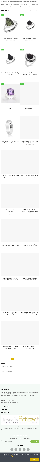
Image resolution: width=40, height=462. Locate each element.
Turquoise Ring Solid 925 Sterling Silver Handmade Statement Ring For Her (10, 245)
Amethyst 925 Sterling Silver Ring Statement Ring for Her (30, 279)
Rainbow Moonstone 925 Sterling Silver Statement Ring (10, 347)
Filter (2, 10)
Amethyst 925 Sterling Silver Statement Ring (30, 347)
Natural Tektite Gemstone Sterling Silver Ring (10, 73)
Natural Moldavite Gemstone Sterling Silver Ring (10, 39)
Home (3, 363)
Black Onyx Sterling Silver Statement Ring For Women (30, 73)
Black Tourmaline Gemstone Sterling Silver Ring (30, 39)
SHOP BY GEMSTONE (7, 371)
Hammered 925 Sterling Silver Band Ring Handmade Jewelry (10, 142)
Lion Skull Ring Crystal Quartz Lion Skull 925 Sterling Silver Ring (29, 313)
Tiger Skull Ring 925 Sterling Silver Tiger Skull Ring (10, 313)
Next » (26, 359)
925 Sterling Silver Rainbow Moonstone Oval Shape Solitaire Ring (30, 211)
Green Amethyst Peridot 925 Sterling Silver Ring (30, 107)
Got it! (34, 459)
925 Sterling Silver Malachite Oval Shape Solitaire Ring (29, 176)
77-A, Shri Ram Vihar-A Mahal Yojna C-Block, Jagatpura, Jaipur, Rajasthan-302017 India (18, 396)
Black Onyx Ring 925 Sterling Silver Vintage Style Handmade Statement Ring (29, 143)
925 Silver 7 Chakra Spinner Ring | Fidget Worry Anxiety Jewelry (10, 176)
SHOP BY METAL (6, 369)
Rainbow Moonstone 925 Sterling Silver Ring (10, 210)
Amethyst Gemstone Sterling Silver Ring (10, 107)
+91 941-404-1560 (9, 400)
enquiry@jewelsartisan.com (11, 402)
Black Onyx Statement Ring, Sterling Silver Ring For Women (10, 279)
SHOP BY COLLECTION (7, 367)
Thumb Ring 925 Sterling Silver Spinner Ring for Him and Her (30, 244)
